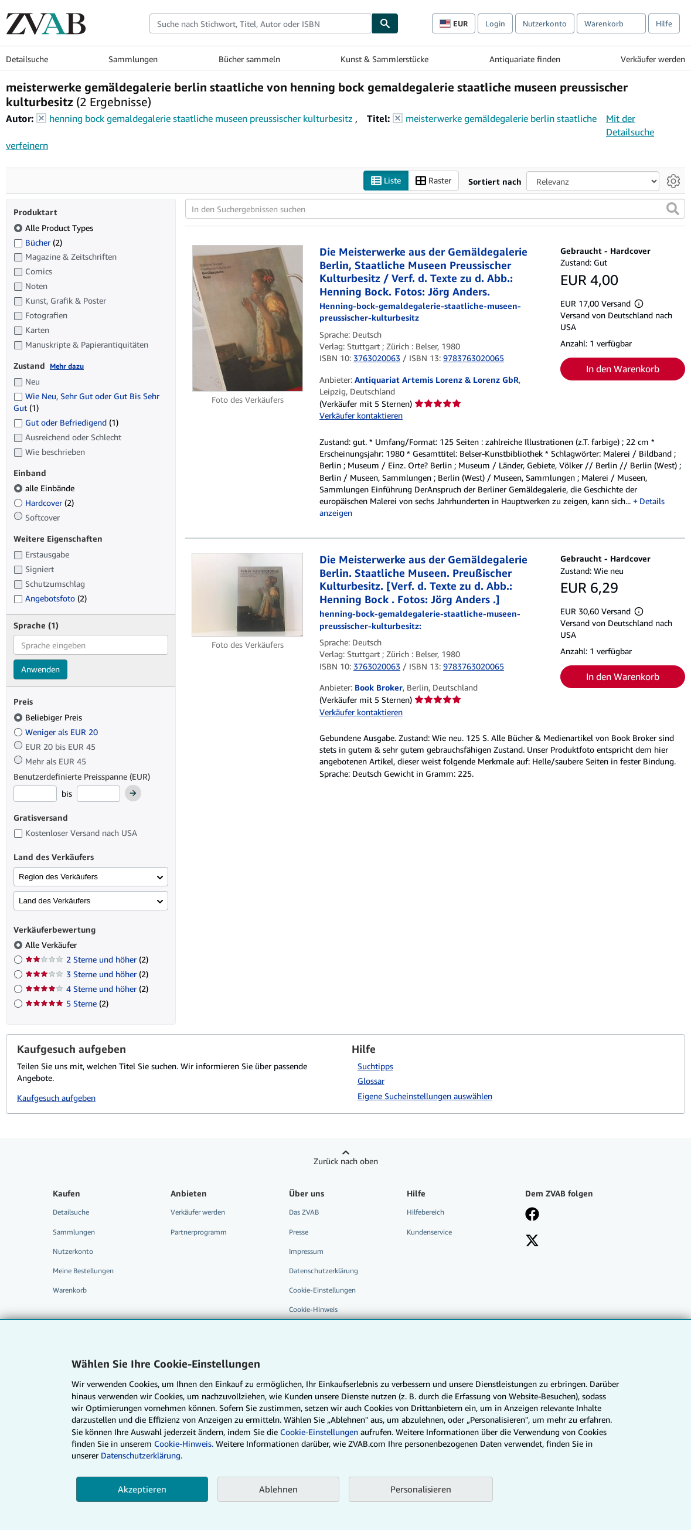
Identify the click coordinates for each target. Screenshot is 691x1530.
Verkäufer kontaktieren (361, 415)
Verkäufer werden (653, 59)
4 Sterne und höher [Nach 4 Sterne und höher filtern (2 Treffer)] (86, 989)
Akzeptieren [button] (142, 1489)
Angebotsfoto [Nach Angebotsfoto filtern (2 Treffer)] (50, 598)
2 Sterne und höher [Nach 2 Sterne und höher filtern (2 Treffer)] (86, 959)
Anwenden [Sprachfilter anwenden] (40, 669)
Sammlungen (133, 59)
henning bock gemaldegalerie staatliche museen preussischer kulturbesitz (201, 118)
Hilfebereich (425, 1212)
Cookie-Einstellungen (319, 1432)
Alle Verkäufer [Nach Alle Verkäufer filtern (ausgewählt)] (52, 945)
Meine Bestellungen (83, 1270)
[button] (672, 208)
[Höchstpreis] (98, 794)
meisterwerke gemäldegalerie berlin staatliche (501, 118)
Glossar (371, 1081)
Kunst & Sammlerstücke (384, 59)
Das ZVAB (304, 1212)
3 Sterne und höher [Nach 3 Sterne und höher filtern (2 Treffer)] (86, 974)
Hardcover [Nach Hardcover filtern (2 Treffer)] (43, 503)
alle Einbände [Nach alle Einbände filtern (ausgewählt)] (45, 488)
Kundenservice (429, 1232)
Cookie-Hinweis (313, 1309)
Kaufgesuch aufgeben (56, 1098)
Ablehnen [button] (278, 1489)
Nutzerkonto (545, 23)
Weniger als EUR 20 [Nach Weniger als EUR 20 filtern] (56, 732)
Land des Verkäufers (54, 900)
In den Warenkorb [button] (622, 369)
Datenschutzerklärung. (141, 1455)
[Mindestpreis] (35, 794)
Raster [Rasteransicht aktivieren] (433, 180)
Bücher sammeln (249, 59)
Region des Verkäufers (58, 876)
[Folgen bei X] (532, 1241)
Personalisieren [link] (420, 1489)
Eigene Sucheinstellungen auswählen (425, 1096)
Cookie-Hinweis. (183, 1444)
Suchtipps (375, 1066)
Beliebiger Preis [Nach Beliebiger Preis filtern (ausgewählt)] (48, 717)
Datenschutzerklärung (323, 1270)
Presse (298, 1232)
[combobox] (260, 23)
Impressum (306, 1251)
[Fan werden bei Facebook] (532, 1215)
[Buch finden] (385, 23)
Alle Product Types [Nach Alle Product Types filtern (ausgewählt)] (54, 228)
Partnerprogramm (199, 1232)
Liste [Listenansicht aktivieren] (386, 180)
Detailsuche (27, 59)
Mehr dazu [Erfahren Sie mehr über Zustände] (67, 366)
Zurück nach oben (346, 1161)
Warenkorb (70, 1290)
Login (495, 23)
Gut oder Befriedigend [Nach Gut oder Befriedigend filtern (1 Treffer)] (65, 422)
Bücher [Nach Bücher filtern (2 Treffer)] (37, 242)
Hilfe (664, 23)
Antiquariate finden (524, 59)
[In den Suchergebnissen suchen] (435, 209)
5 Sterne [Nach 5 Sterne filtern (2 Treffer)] (66, 1003)
